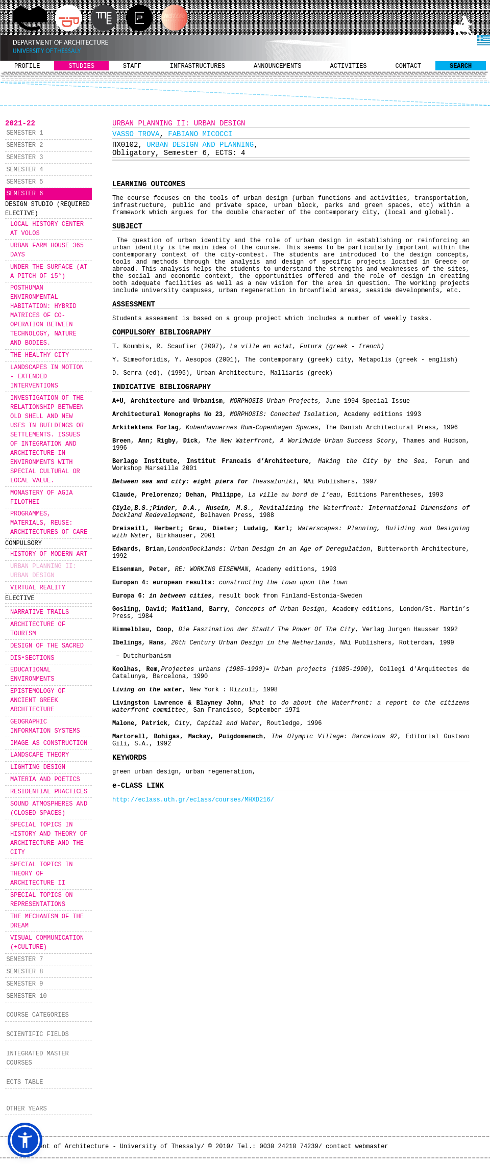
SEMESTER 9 (24, 984)
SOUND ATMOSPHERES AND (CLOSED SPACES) (48, 808)
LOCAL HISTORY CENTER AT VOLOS (47, 229)
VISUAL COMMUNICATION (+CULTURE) (47, 943)
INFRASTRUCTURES (197, 66)
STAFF (132, 66)
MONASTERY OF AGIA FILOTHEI (41, 497)
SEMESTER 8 (24, 971)
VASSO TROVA (135, 134)
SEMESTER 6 (24, 193)
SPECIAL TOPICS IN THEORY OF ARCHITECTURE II (41, 874)
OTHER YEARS (26, 1108)
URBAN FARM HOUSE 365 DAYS (47, 250)
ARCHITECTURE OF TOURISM (37, 629)
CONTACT (408, 66)
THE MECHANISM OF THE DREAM (47, 921)
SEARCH (461, 66)
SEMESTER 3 (24, 157)
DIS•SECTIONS (32, 658)
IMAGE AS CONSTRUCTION (48, 743)
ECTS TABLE (24, 1082)
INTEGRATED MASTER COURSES (37, 1058)
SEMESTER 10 (26, 996)
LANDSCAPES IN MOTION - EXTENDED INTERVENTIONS (47, 377)
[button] (25, 1140)
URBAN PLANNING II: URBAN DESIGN (43, 571)
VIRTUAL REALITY (37, 587)
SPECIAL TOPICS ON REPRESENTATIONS (41, 900)
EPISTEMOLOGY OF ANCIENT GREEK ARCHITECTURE (37, 700)
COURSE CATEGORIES (37, 1015)
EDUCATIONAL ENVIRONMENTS (32, 674)
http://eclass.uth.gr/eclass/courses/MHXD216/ (193, 800)
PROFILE (27, 66)
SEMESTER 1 (24, 133)
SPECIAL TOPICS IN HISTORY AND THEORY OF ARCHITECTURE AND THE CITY (48, 838)
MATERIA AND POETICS (45, 779)
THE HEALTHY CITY (39, 355)
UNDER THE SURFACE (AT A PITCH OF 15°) (48, 272)
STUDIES (81, 66)
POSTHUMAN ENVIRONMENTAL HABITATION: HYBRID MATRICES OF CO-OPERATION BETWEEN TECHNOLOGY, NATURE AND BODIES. (43, 315)
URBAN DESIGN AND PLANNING (200, 145)
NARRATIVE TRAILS (39, 612)
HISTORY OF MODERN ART (48, 554)
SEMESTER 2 (24, 145)
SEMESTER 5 (24, 182)
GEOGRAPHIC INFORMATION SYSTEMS (45, 726)
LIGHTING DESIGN (37, 767)
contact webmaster (357, 1146)
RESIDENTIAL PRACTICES (48, 791)
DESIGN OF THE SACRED (47, 646)
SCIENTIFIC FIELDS (37, 1034)
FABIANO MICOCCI (200, 134)
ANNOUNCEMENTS (278, 66)
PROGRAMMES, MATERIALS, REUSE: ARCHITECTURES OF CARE (48, 523)
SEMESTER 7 (24, 959)
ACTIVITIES (348, 66)
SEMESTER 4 (24, 169)
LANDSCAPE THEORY (39, 755)
